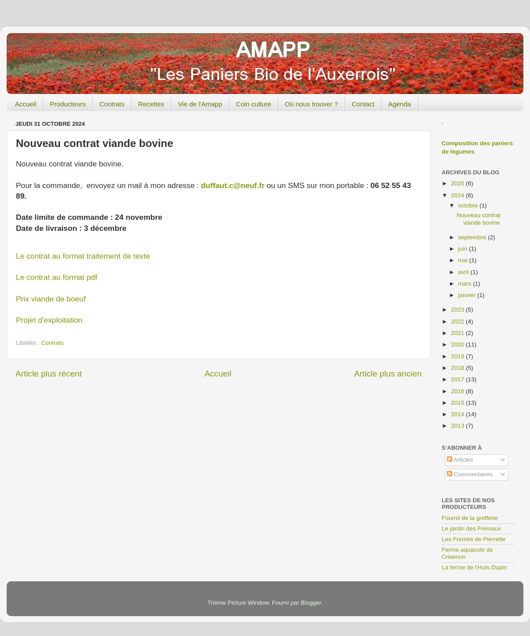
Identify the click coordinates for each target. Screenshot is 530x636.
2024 (458, 195)
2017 (458, 379)
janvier (467, 295)
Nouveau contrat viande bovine (478, 219)
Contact (363, 104)
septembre (473, 237)
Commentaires (470, 474)
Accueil (25, 104)
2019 (458, 356)
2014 (458, 414)
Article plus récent (48, 373)
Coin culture (253, 104)
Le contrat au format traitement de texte (83, 256)
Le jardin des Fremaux (471, 528)
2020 (458, 344)
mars (465, 283)
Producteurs (68, 104)
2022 (458, 321)
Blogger (311, 602)
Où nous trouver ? (311, 104)
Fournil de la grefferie (470, 518)
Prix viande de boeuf (51, 298)
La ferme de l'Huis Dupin (474, 567)
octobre (469, 205)
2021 (458, 333)
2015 (458, 402)
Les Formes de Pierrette (474, 539)
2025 (458, 183)
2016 (458, 391)
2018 (458, 368)
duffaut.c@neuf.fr (233, 185)
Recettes (151, 104)
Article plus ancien (388, 373)
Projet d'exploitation (49, 320)
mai (463, 260)
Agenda (399, 104)
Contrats (112, 104)
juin (463, 248)
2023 (458, 309)
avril (464, 272)
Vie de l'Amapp (200, 104)
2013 (458, 425)
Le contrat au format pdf (56, 277)
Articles (460, 459)
